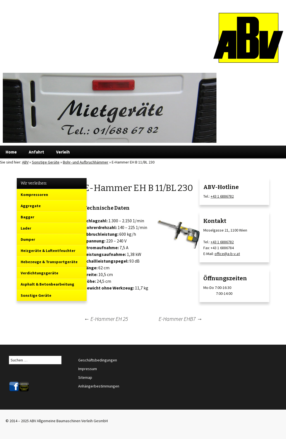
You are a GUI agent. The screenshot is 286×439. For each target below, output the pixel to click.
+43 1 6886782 (222, 196)
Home (11, 152)
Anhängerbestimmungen (98, 386)
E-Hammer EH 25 (106, 318)
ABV (25, 162)
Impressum (87, 368)
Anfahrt (36, 152)
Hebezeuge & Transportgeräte (49, 261)
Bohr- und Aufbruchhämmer (85, 162)
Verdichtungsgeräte (39, 272)
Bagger (27, 217)
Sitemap (85, 377)
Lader (26, 228)
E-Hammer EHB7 (180, 318)
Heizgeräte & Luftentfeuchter (48, 250)
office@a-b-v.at (227, 253)
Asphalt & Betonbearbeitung (47, 284)
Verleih (63, 152)
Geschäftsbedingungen (97, 360)
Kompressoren (34, 194)
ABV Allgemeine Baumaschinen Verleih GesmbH (69, 420)
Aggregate (31, 205)
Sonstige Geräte (45, 162)
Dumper (28, 239)
